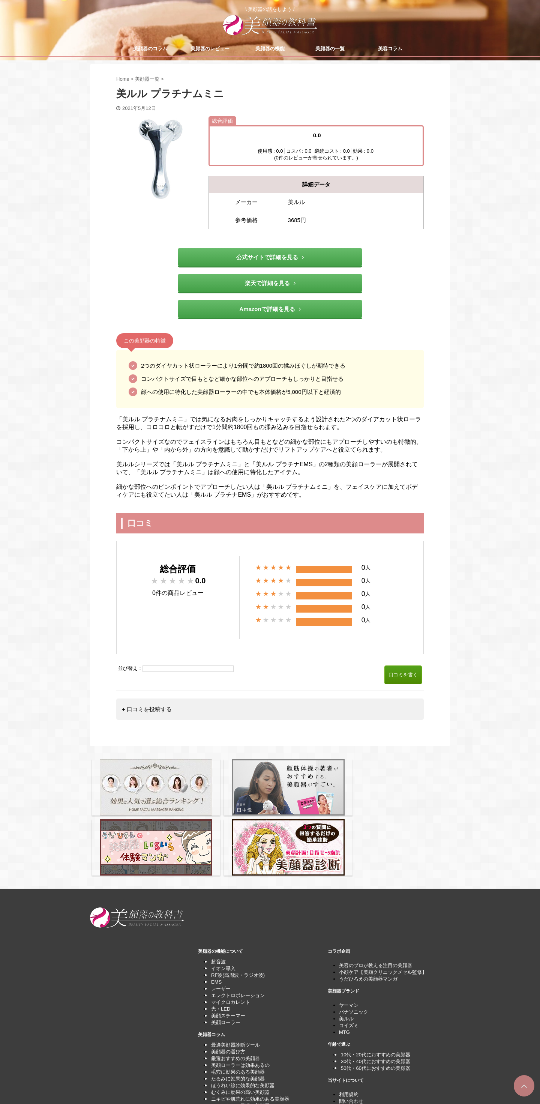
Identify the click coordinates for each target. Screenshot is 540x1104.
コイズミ (348, 952)
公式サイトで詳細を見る (270, 257)
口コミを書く (403, 674)
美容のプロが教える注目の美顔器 (375, 892)
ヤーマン (348, 932)
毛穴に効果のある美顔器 (238, 999)
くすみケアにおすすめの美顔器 (245, 1039)
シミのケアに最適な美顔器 (240, 1032)
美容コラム (390, 48)
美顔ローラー (225, 949)
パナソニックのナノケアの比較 (245, 1053)
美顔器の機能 (270, 48)
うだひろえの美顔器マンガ (368, 906)
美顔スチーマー (228, 942)
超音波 (218, 888)
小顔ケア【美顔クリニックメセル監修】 (383, 899)
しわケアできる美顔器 (235, 1046)
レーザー (221, 915)
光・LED (220, 936)
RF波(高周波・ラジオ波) (238, 902)
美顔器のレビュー (210, 48)
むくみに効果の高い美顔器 (240, 1019)
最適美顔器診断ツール (235, 972)
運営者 (346, 1041)
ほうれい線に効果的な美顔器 (242, 1012)
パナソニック (353, 939)
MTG (344, 959)
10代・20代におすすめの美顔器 (375, 981)
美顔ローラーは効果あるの (240, 992)
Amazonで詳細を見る (269, 309)
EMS (216, 909)
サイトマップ (353, 1035)
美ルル (346, 945)
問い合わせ (351, 1028)
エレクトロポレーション (238, 922)
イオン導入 (223, 895)
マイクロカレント (230, 929)
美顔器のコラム (150, 48)
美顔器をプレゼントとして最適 (245, 1059)
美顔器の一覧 (330, 48)
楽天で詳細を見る (270, 283)
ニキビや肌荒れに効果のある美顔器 (250, 1026)
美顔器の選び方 (228, 978)
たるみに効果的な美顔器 (238, 1005)
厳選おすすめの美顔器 (235, 985)
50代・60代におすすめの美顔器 (375, 995)
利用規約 (348, 1021)
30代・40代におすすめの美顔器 (375, 988)
